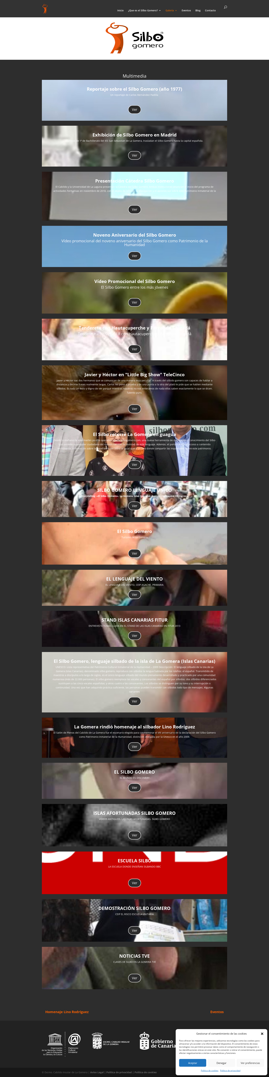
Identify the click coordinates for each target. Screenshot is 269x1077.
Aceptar (192, 1063)
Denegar (221, 1063)
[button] (262, 1033)
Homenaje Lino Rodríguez (67, 1012)
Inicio (120, 10)
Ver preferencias (250, 1063)
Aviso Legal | (98, 1072)
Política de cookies (209, 1070)
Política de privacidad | (120, 1072)
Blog (198, 10)
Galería (170, 10)
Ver (134, 109)
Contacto (210, 10)
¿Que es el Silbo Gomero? (143, 10)
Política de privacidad (230, 1070)
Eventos (186, 10)
